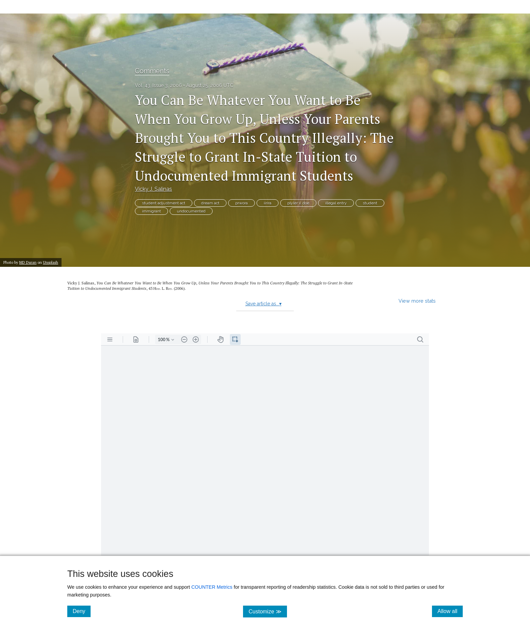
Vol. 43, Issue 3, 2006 (158, 85)
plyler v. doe (298, 203)
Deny (82, 611)
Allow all (450, 611)
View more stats (417, 301)
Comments (152, 71)
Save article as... (263, 303)
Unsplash (50, 262)
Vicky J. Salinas (153, 189)
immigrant (151, 211)
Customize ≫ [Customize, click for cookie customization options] (267, 611)
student (370, 203)
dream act (210, 203)
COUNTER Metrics (212, 587)
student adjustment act (163, 203)
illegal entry (336, 203)
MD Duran (28, 262)
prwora (241, 203)
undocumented (191, 211)
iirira (267, 203)
